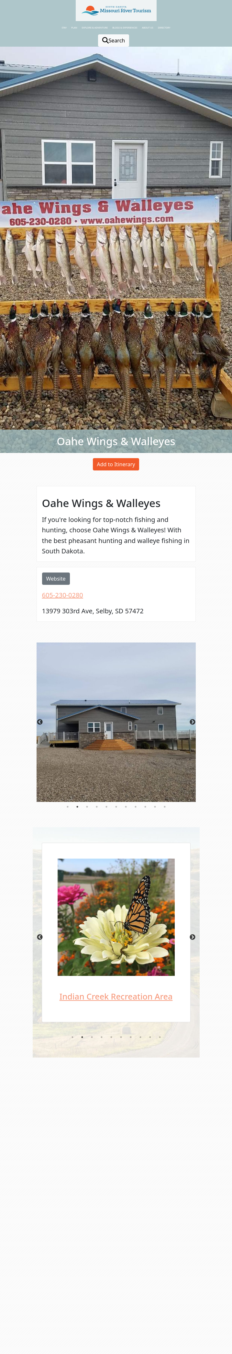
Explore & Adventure (95, 27)
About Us (147, 27)
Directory (164, 27)
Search (113, 40)
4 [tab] (97, 807)
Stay (64, 27)
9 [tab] (145, 807)
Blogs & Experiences (124, 27)
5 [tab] (106, 807)
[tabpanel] (116, 722)
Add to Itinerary (116, 464)
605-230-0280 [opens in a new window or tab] (62, 595)
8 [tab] (135, 807)
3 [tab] (87, 807)
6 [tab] (116, 807)
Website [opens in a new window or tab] (56, 578)
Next (192, 722)
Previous (40, 722)
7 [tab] (126, 807)
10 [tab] (155, 807)
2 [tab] (77, 807)
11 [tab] (164, 807)
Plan (74, 27)
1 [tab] (67, 807)
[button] (116, 10)
